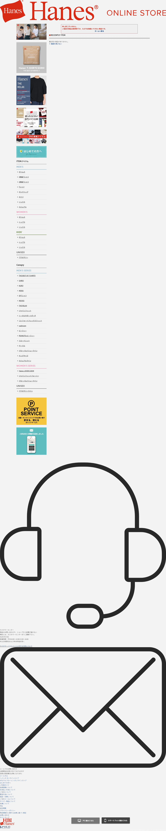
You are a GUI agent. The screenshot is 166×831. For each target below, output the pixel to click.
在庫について (4, 803)
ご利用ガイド (4, 785)
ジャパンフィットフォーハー (29, 376)
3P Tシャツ (23, 296)
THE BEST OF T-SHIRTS (27, 276)
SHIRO (21, 281)
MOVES (21, 301)
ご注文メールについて (7, 799)
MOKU (21, 291)
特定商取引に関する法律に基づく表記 (13, 813)
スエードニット (24, 341)
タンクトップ (23, 192)
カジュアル (23, 207)
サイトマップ (4, 817)
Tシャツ (21, 187)
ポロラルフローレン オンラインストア (13, 780)
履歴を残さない (56, 44)
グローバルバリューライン (28, 351)
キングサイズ (23, 356)
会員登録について (6, 787)
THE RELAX (23, 306)
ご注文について (5, 792)
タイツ (21, 197)
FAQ (1, 806)
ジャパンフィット (25, 311)
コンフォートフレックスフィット (30, 321)
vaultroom (22, 326)
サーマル (22, 346)
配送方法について (6, 794)
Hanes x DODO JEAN (26, 371)
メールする (4, 776)
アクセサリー (23, 257)
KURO (21, 286)
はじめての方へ (5, 783)
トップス (22, 222)
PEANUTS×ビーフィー (26, 336)
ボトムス (22, 172)
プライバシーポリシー (7, 810)
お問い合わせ (4, 815)
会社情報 (3, 808)
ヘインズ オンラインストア (9, 778)
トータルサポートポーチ (27, 316)
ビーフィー (23, 331)
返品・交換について (7, 796)
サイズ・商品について (7, 801)
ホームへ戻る (99, 31)
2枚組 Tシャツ (24, 182)
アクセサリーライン (26, 391)
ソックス (22, 202)
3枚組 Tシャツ (24, 177)
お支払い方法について (7, 790)
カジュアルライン (25, 361)
